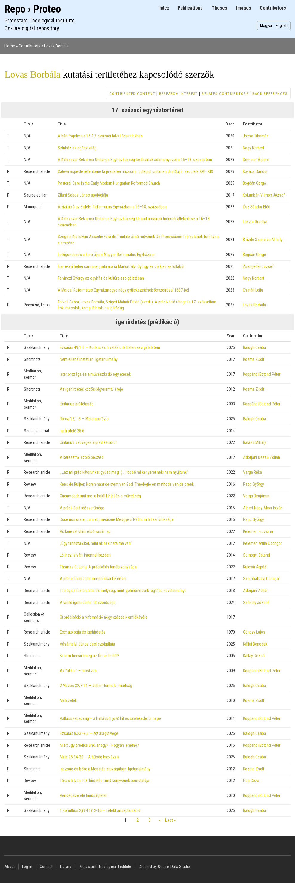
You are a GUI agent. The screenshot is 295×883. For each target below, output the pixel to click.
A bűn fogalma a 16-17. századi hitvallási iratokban (100, 136)
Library (65, 866)
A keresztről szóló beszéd (81, 457)
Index (163, 8)
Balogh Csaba (254, 347)
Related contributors (225, 93)
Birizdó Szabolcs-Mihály (262, 239)
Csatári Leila (253, 290)
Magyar (266, 25)
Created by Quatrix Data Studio (164, 866)
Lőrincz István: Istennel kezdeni (85, 555)
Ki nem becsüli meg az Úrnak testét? (89, 655)
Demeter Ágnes (256, 159)
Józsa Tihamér (255, 136)
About (9, 866)
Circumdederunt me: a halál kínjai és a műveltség (100, 495)
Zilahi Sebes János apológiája (83, 195)
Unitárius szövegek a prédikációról (88, 442)
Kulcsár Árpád (254, 567)
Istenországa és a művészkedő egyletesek (95, 374)
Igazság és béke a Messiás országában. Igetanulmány (105, 769)
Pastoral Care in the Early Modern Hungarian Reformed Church (109, 183)
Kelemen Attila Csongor (262, 543)
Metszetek (68, 700)
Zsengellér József (258, 266)
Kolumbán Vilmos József (264, 195)
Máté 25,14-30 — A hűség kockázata (90, 757)
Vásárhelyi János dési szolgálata (87, 644)
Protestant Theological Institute (105, 866)
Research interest (178, 93)
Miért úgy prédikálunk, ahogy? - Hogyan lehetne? (99, 745)
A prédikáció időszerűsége (82, 507)
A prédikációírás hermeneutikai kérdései (93, 578)
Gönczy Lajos (254, 632)
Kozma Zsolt (253, 359)
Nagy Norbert (253, 147)
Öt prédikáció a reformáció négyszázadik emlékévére (104, 617)
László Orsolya (255, 221)
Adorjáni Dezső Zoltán (261, 457)
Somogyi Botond (256, 555)
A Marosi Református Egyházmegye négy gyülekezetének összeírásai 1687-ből (123, 290)
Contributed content (132, 93)
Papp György (253, 484)
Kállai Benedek (255, 644)
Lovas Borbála (56, 46)
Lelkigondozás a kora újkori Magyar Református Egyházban (107, 254)
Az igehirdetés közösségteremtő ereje (91, 389)
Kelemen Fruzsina (258, 531)
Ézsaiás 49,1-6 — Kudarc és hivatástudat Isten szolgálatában (110, 347)
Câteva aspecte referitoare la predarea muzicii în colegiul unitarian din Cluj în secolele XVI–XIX (135, 171)
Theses (219, 8)
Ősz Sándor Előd (256, 206)
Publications (190, 8)
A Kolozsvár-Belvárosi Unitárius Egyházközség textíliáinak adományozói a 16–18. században (135, 159)
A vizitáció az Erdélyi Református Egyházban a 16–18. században (112, 206)
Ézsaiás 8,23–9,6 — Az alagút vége (89, 733)
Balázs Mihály (254, 442)
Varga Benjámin (256, 495)
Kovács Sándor (255, 171)
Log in (27, 866)
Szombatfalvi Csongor (261, 578)
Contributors (273, 8)
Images (243, 8)
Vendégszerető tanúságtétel (83, 795)
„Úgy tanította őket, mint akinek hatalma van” (96, 543)
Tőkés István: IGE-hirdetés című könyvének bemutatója (104, 780)
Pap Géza (251, 780)
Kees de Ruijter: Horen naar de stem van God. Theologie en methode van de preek (127, 484)
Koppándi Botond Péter (261, 374)
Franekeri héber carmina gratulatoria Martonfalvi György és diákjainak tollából (121, 266)
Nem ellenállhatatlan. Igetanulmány (89, 359)
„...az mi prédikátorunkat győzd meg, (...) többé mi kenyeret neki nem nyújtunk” (124, 472)
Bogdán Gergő (254, 183)
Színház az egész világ (77, 147)
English (282, 25)
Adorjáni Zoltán (255, 590)
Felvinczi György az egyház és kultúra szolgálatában (101, 278)
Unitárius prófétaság (76, 403)
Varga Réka (252, 472)
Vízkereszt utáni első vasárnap (85, 531)
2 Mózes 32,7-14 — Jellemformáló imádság (96, 685)
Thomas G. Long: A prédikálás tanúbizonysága (98, 567)
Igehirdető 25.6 (72, 430)
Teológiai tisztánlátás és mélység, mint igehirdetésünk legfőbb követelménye (123, 590)
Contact (46, 866)
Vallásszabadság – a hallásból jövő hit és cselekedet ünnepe (110, 718)
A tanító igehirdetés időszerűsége (88, 602)
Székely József (256, 602)
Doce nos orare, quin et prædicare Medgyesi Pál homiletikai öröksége (117, 519)
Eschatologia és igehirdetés (82, 632)
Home (9, 46)
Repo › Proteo (32, 9)
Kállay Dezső (254, 655)
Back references (269, 93)
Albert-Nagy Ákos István (263, 507)
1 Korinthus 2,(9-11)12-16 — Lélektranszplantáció (100, 810)
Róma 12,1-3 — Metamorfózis (84, 418)
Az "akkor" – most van (78, 670)
